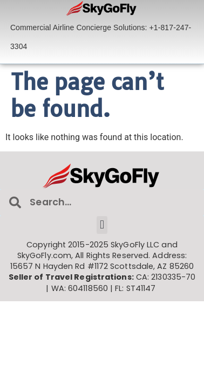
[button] (102, 225)
